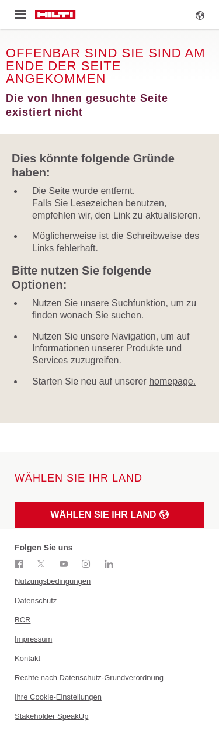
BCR (22, 619)
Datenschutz (36, 600)
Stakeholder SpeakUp (51, 716)
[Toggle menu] (20, 14)
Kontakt (27, 658)
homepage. (172, 381)
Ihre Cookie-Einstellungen (58, 697)
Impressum (33, 639)
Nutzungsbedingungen (53, 581)
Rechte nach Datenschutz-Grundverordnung (89, 677)
